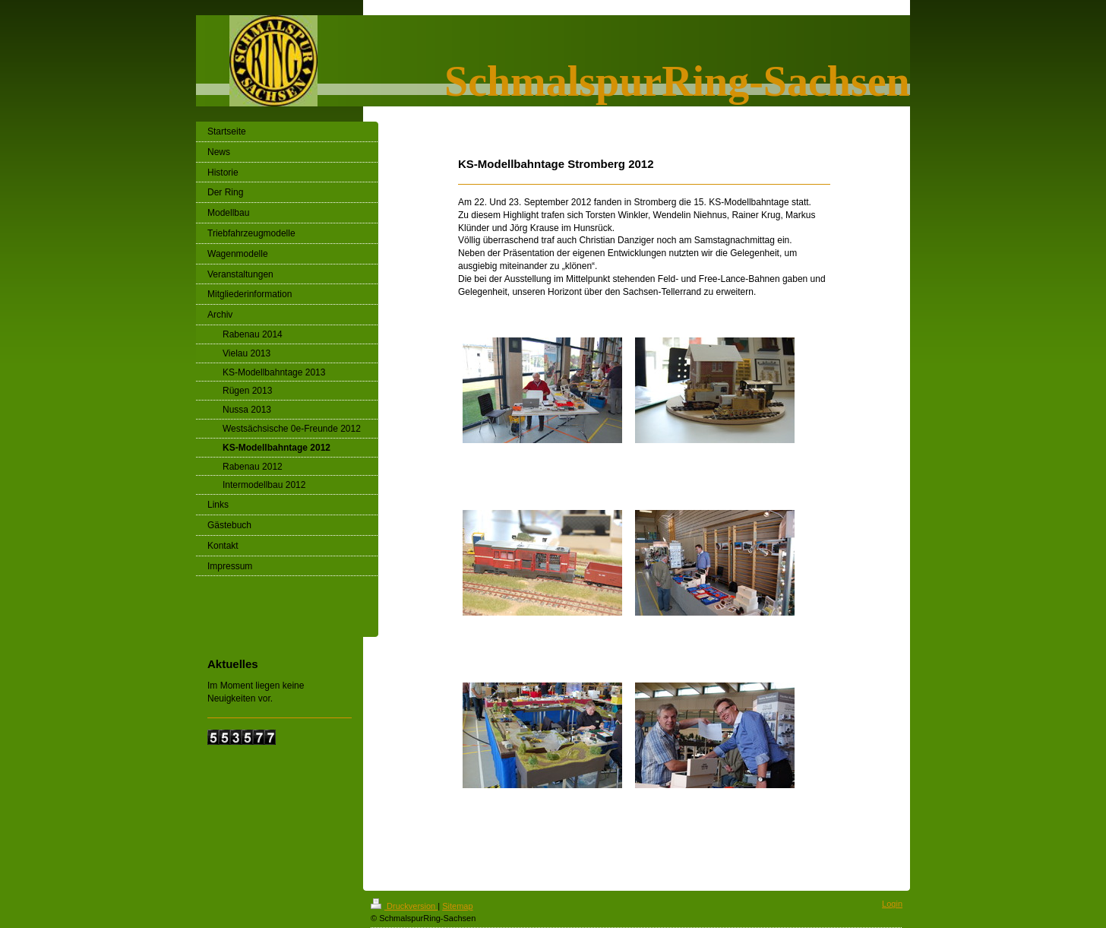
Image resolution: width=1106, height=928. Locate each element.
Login (892, 903)
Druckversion (404, 906)
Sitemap (457, 906)
